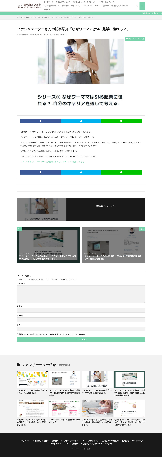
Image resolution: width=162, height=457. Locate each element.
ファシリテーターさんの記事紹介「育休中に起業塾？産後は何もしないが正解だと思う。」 (97, 422)
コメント (21, 283)
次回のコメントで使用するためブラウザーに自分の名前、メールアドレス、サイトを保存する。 (52, 334)
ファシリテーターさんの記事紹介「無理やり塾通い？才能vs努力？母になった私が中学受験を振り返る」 (129, 392)
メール (20, 315)
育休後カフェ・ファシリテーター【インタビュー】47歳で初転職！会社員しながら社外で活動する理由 (129, 422)
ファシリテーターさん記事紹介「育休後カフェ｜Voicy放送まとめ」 (32, 391)
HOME (21, 17)
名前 (19, 306)
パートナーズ (88, 6)
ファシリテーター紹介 (40, 17)
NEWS (97, 6)
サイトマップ (76, 6)
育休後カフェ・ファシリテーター (84, 2)
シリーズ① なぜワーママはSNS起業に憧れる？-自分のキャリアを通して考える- (52, 162)
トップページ (48, 2)
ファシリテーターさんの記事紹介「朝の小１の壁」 (64, 421)
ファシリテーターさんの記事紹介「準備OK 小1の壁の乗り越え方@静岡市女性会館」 (64, 392)
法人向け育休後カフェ (52, 6)
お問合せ (65, 6)
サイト (19, 325)
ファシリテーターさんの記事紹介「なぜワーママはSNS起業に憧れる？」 (72, 17)
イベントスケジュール (107, 2)
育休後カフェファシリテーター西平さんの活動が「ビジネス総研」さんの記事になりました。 (32, 422)
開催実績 (47, 9)
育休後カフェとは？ (63, 2)
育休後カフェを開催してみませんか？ (115, 6)
